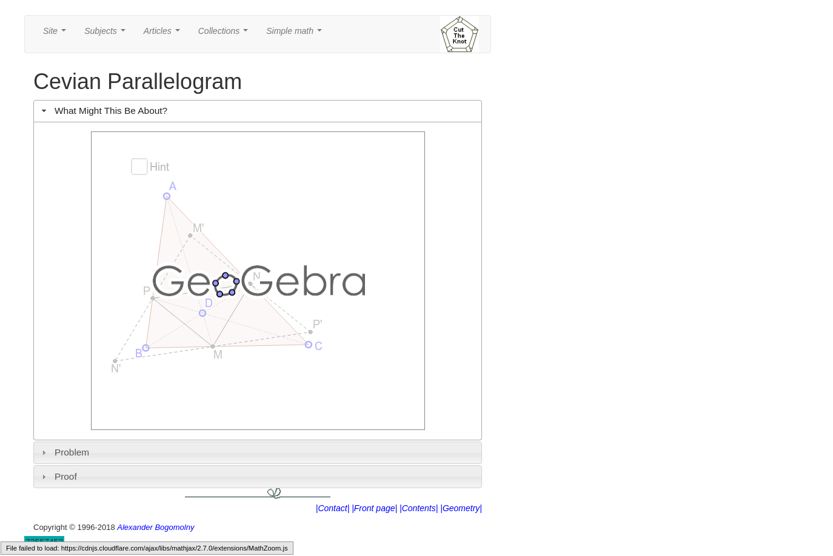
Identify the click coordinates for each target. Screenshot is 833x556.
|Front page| (374, 508)
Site (57, 34)
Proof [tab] (58, 476)
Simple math (296, 34)
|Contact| (333, 508)
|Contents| (419, 508)
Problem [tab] (64, 452)
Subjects (107, 34)
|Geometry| (461, 508)
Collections (225, 34)
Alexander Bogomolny (155, 527)
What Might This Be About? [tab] (103, 110)
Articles (164, 34)
